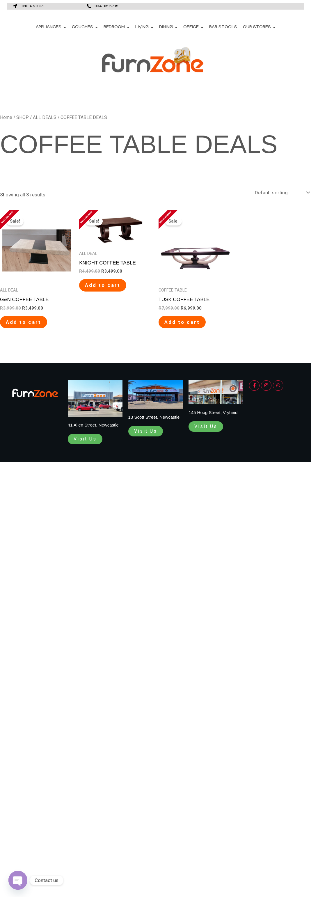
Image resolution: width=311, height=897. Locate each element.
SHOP (22, 117)
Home (6, 117)
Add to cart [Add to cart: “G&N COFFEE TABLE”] (23, 322)
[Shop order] (281, 192)
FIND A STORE (33, 6)
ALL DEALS (44, 117)
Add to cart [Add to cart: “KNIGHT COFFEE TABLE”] (102, 285)
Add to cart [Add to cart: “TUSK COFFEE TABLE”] (182, 322)
